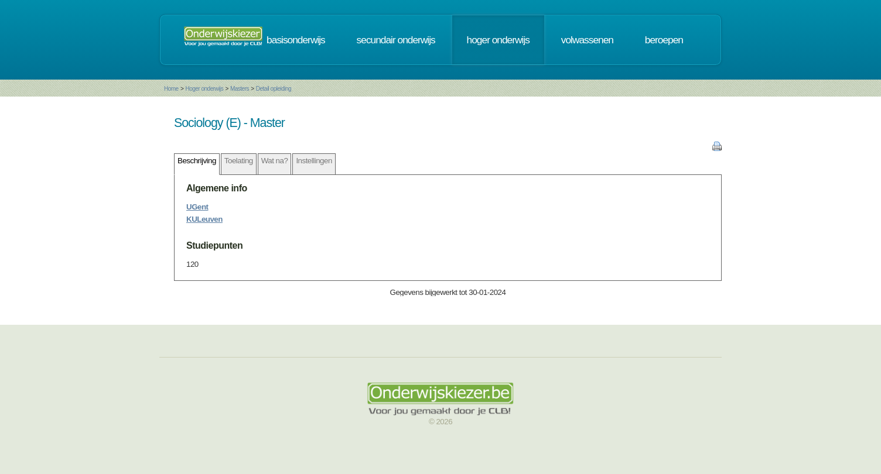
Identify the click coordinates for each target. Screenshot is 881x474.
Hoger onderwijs (204, 88)
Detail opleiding (273, 88)
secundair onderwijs (396, 40)
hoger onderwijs (498, 40)
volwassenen (587, 40)
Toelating (238, 160)
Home (171, 88)
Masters (239, 88)
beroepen (664, 40)
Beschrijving (196, 160)
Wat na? (274, 160)
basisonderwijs (296, 40)
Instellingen (314, 160)
